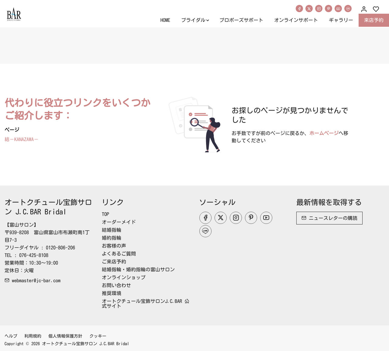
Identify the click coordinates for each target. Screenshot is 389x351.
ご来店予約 (114, 261)
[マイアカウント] (364, 9)
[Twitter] (309, 8)
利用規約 (32, 336)
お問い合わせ (116, 285)
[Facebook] (299, 8)
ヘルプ (11, 336)
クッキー (97, 336)
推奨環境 (111, 293)
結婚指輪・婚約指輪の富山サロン (138, 269)
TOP (105, 214)
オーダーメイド (119, 222)
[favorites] (376, 9)
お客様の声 (114, 245)
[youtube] (338, 8)
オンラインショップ (124, 277)
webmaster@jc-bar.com (32, 280)
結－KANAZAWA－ (22, 139)
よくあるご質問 (119, 253)
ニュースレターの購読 (329, 218)
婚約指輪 (111, 237)
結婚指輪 (111, 230)
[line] (348, 8)
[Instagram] (318, 8)
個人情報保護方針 (65, 336)
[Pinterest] (328, 8)
